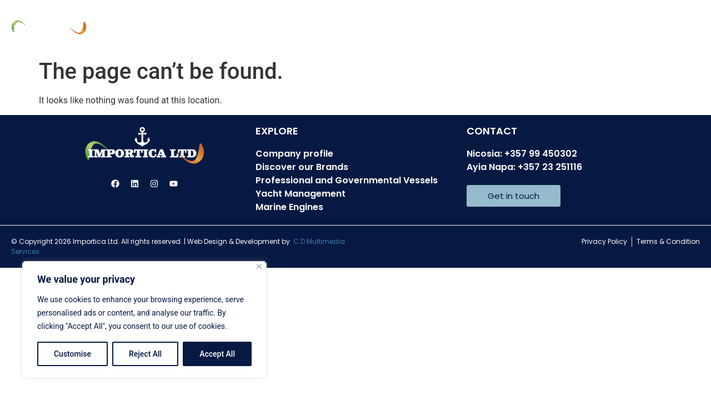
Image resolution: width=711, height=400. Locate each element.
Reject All (145, 353)
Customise (72, 353)
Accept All (217, 353)
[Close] (259, 266)
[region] (144, 319)
